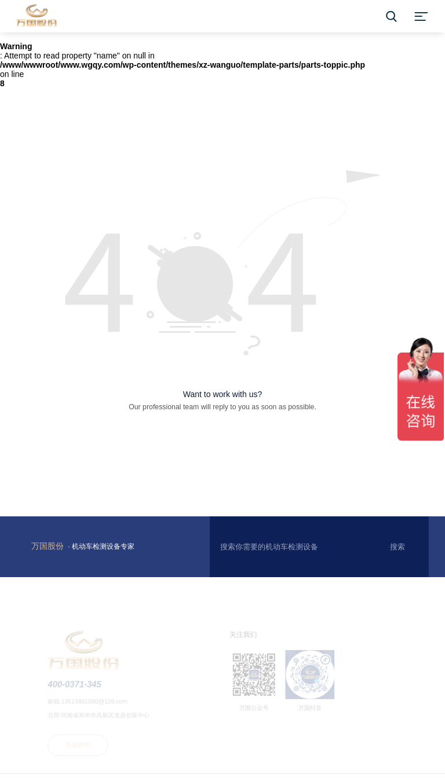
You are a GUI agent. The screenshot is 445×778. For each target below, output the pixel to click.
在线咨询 (82, 746)
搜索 (397, 546)
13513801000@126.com (98, 703)
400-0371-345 (79, 687)
